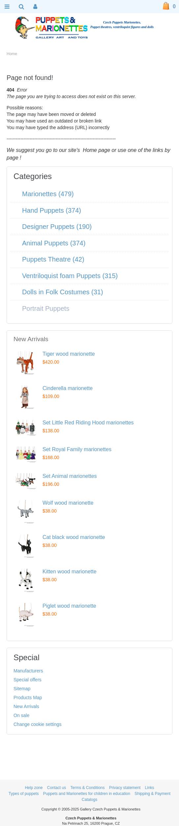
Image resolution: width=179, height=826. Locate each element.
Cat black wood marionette (74, 537)
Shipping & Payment (152, 793)
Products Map (28, 697)
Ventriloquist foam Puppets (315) (70, 275)
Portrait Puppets (45, 308)
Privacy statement (124, 787)
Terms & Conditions (87, 787)
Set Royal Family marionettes (77, 449)
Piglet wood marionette (69, 606)
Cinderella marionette (68, 388)
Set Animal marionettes (70, 476)
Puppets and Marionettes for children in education (86, 793)
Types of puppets (24, 793)
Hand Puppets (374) (51, 210)
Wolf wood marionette (68, 503)
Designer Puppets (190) (57, 226)
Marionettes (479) (48, 194)
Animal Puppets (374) (53, 243)
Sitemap (22, 688)
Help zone (34, 787)
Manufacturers (28, 670)
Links (149, 787)
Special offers (28, 679)
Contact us (56, 787)
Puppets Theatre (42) (53, 259)
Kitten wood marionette (70, 571)
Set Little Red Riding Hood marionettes (88, 422)
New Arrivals (26, 706)
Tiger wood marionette (69, 354)
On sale (21, 715)
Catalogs (89, 799)
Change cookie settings (38, 724)
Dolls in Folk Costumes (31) (62, 292)
